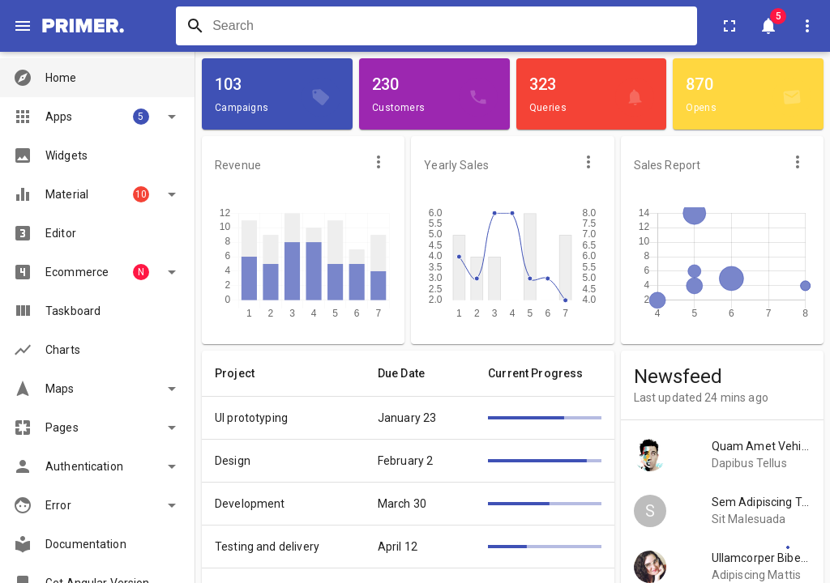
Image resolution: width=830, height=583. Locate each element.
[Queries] (635, 97)
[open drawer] (22, 25)
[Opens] (792, 97)
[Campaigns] (321, 97)
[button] (97, 77)
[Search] (195, 25)
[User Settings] (807, 25)
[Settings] (788, 547)
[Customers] (477, 97)
